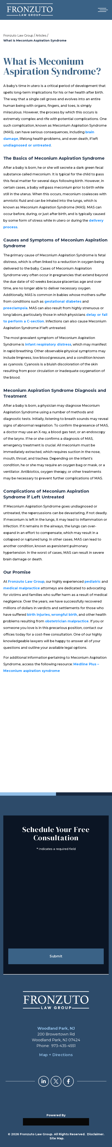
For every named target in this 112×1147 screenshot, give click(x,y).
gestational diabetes (62, 301)
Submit (56, 956)
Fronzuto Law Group (18, 35)
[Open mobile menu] (102, 10)
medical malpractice (21, 588)
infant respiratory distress (48, 344)
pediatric (93, 582)
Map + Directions (56, 1055)
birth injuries (38, 615)
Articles (41, 35)
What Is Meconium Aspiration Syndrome (35, 40)
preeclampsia (15, 308)
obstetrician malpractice (67, 621)
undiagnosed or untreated (27, 145)
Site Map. (57, 1138)
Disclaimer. (95, 1134)
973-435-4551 (63, 1046)
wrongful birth (64, 615)
